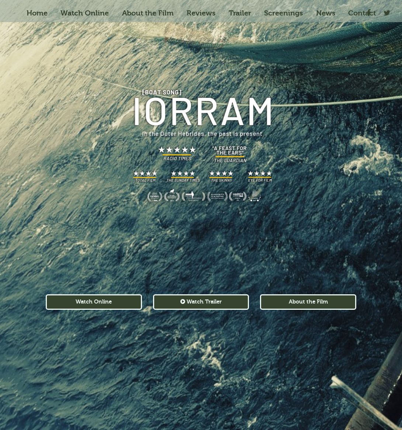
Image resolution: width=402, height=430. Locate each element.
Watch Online (84, 13)
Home (37, 13)
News (325, 13)
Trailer (240, 13)
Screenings (283, 13)
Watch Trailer (201, 301)
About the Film (148, 13)
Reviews (201, 13)
